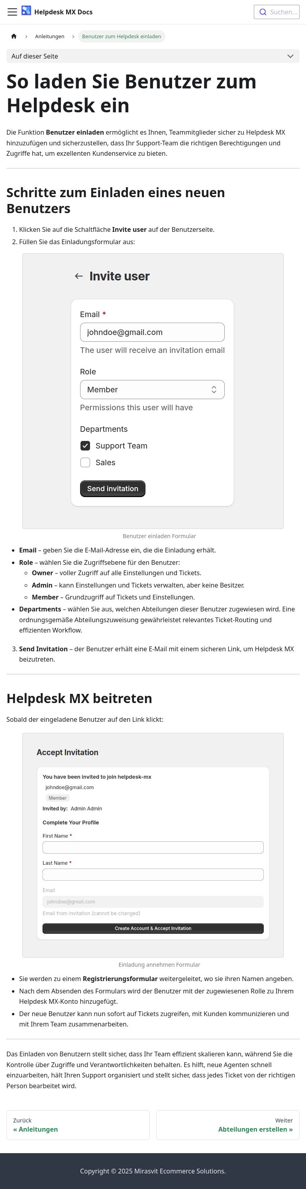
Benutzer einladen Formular (159, 536)
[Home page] (14, 36)
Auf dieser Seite (35, 56)
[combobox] (277, 12)
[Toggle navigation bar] (12, 12)
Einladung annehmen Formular (159, 964)
